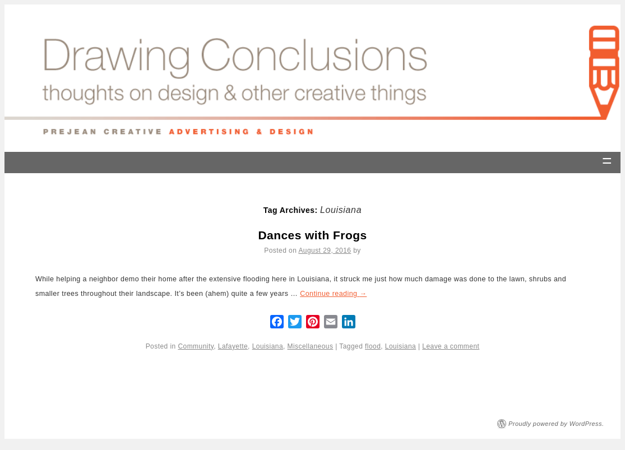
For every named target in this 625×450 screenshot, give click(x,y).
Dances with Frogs (312, 235)
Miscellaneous (311, 346)
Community (196, 346)
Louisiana (267, 346)
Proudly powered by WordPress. (556, 423)
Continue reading (333, 294)
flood (373, 346)
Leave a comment (450, 346)
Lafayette (233, 346)
